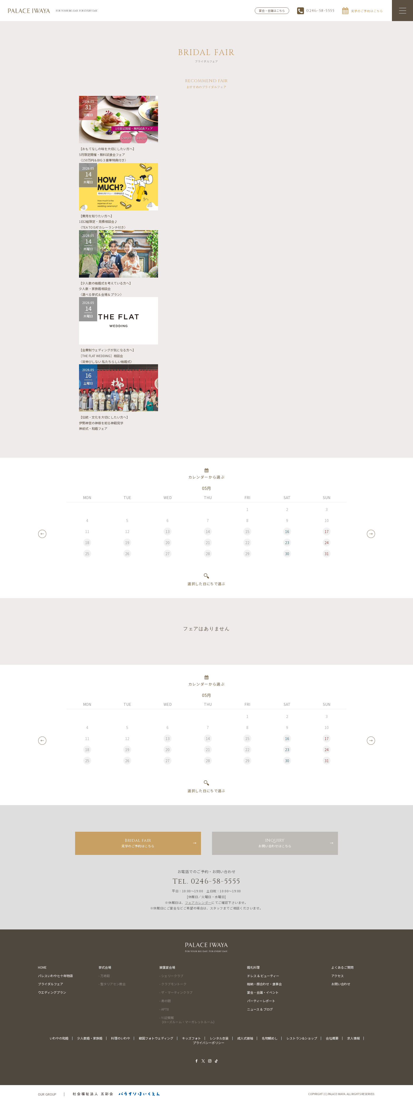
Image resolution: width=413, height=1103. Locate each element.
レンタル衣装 (219, 1038)
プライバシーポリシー (208, 1042)
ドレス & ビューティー (263, 975)
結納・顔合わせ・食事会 (264, 984)
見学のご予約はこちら (138, 843)
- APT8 (164, 1009)
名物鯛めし (270, 1038)
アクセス (337, 975)
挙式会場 (105, 967)
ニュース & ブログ (260, 1009)
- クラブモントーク (172, 984)
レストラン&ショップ (301, 1038)
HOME (42, 967)
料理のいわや (120, 1038)
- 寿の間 (165, 1000)
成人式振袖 (245, 1038)
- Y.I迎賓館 (186, 1019)
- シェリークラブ (171, 975)
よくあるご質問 (342, 967)
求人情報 (353, 1038)
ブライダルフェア (50, 984)
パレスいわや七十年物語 (55, 975)
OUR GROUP (47, 1094)
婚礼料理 (253, 967)
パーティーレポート (261, 1000)
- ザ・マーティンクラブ (176, 992)
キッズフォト (191, 1038)
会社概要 (332, 1038)
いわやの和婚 (59, 1038)
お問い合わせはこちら (275, 843)
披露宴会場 (167, 967)
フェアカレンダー (198, 902)
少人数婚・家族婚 (89, 1038)
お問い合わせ (340, 984)
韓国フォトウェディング (156, 1038)
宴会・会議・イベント (263, 992)
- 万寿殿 (104, 975)
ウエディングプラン (52, 992)
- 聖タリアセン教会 (112, 984)
